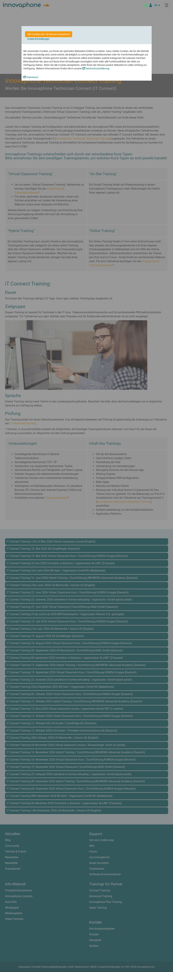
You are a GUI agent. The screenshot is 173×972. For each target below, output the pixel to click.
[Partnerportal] (151, 5)
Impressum (30, 77)
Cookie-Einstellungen (38, 39)
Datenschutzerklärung (95, 68)
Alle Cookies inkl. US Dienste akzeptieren (48, 34)
